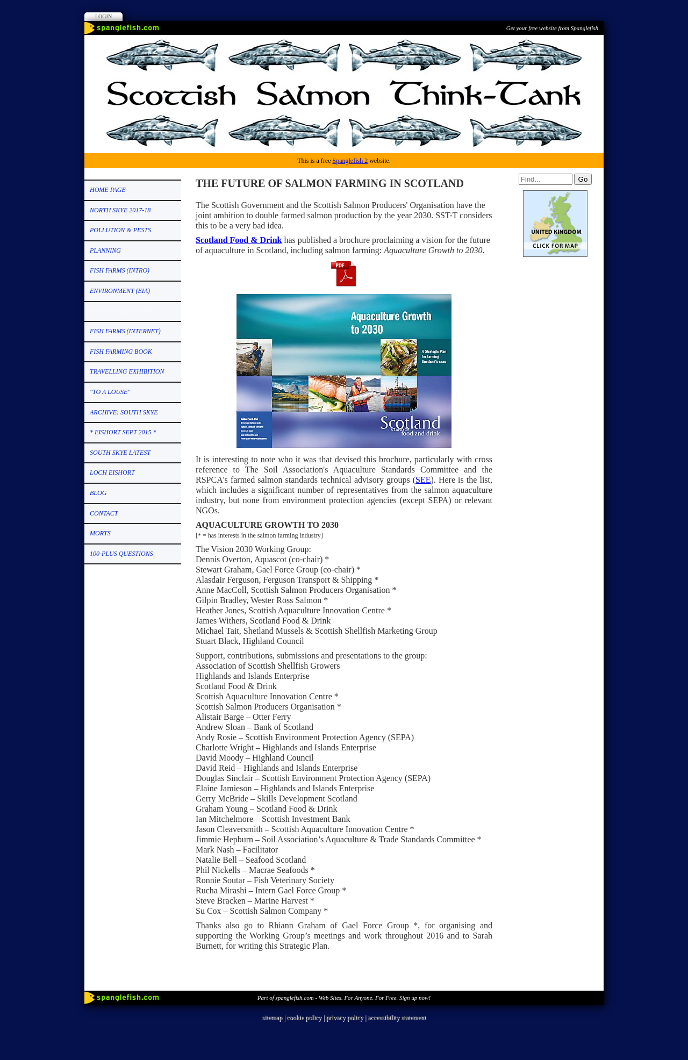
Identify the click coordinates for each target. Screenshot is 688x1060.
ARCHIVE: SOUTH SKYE (124, 412)
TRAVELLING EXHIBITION (127, 371)
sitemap (272, 1017)
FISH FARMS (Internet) (125, 331)
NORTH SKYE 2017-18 (120, 210)
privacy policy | (347, 1017)
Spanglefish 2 (350, 160)
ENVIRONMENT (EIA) (120, 291)
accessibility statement (397, 1017)
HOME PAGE (108, 190)
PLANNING (105, 250)
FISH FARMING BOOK (121, 351)
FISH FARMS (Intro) (119, 270)
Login (103, 16)
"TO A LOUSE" (110, 392)
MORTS (100, 533)
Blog (98, 493)
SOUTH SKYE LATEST (120, 452)
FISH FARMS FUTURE (120, 311)
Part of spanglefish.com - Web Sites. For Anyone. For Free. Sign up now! (344, 997)
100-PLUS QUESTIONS (121, 553)
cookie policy (303, 1017)
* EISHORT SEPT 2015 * (123, 432)
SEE (423, 479)
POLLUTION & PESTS (120, 230)
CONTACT (104, 513)
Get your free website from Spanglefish (552, 28)
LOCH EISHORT (112, 472)
